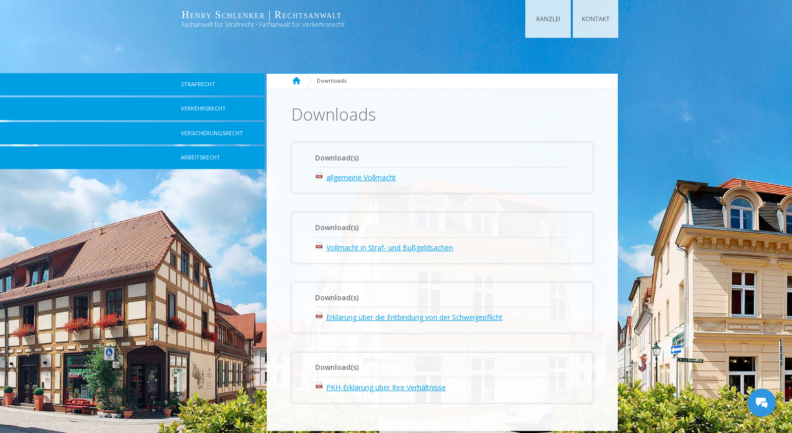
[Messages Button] (762, 403)
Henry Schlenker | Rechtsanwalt (262, 15)
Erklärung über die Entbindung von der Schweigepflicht (414, 317)
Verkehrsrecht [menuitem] (203, 108)
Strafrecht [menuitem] (198, 84)
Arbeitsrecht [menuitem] (200, 157)
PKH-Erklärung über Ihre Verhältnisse (386, 387)
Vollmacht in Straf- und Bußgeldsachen (389, 247)
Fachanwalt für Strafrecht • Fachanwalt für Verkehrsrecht (263, 25)
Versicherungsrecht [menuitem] (212, 133)
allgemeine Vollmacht (361, 177)
